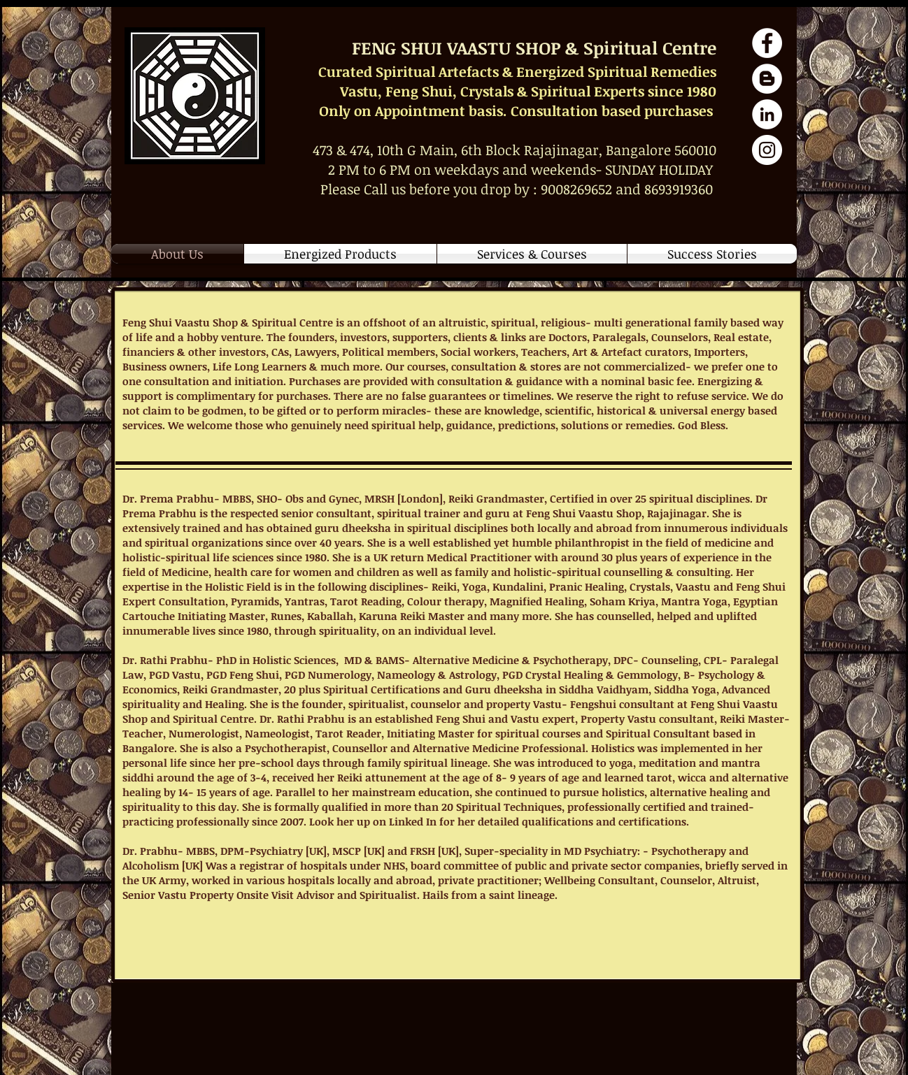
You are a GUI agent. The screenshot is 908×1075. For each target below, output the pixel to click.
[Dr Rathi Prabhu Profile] (767, 114)
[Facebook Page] (767, 43)
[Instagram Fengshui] (767, 150)
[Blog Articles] (767, 79)
